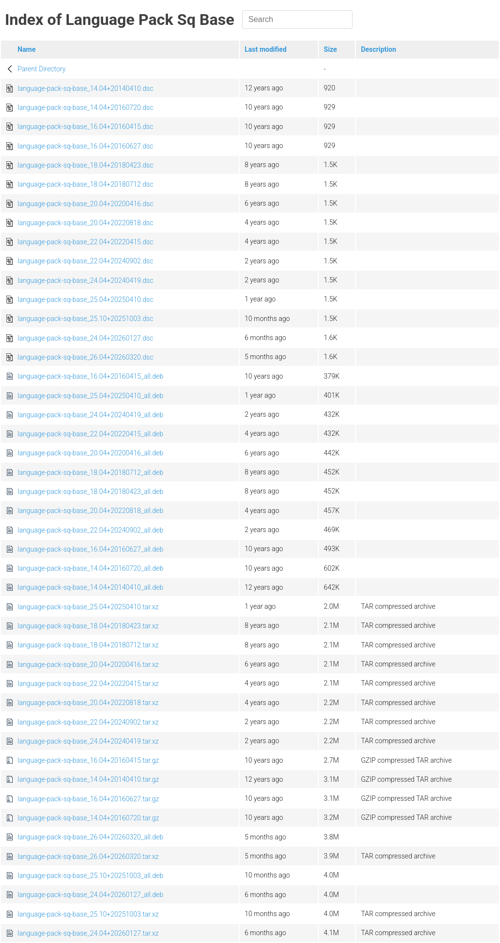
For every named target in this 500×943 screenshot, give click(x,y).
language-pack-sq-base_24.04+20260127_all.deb (91, 895)
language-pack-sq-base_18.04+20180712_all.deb (91, 472)
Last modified (266, 49)
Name (27, 49)
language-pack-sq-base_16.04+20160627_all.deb (91, 549)
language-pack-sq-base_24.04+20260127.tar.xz (88, 933)
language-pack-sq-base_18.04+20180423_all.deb (91, 491)
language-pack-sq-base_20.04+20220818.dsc (85, 223)
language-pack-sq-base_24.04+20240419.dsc (85, 280)
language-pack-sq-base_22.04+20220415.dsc (85, 242)
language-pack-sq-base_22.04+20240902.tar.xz (88, 722)
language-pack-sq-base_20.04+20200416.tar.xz (88, 664)
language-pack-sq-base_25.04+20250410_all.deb (91, 396)
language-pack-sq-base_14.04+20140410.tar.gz (88, 779)
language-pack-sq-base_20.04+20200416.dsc (85, 204)
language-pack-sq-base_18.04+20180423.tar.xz (88, 626)
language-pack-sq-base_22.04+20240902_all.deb (91, 530)
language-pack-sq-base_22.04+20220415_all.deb (91, 434)
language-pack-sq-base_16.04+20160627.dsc (85, 146)
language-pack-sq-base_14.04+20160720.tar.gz (88, 818)
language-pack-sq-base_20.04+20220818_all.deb (91, 510)
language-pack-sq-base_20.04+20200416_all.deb (91, 453)
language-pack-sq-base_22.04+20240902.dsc (85, 261)
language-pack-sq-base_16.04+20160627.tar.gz (88, 799)
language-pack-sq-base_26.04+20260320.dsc (85, 357)
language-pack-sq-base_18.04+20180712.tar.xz (88, 645)
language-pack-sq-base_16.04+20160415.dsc (85, 126)
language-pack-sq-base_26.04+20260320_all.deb (91, 837)
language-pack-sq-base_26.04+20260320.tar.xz (88, 856)
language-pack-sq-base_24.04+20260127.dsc (85, 338)
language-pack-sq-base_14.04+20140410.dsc (85, 88)
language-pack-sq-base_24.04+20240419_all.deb (91, 415)
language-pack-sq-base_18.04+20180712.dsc (85, 184)
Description (378, 49)
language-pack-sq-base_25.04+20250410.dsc (85, 299)
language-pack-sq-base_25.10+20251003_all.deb (91, 875)
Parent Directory (42, 69)
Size (330, 49)
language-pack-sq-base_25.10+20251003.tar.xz (88, 914)
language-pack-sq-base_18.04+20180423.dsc (85, 165)
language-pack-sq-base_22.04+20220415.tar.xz (88, 683)
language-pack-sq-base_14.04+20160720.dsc (85, 107)
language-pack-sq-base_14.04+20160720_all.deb (91, 568)
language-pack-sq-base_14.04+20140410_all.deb (91, 587)
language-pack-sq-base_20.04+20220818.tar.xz (88, 703)
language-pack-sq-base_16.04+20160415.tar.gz (88, 760)
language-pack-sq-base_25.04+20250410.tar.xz (88, 607)
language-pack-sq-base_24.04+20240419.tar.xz (88, 741)
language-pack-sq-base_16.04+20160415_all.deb (91, 376)
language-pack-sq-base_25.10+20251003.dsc (85, 318)
